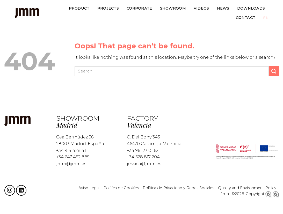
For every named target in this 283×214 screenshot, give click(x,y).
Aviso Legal (88, 188)
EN (266, 17)
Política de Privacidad (163, 188)
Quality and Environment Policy (247, 188)
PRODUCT (79, 8)
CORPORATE (139, 8)
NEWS (223, 8)
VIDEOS (201, 8)
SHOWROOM (173, 8)
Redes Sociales (200, 188)
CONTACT (245, 17)
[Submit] (274, 71)
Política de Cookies (121, 188)
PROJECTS (108, 8)
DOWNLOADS (251, 8)
